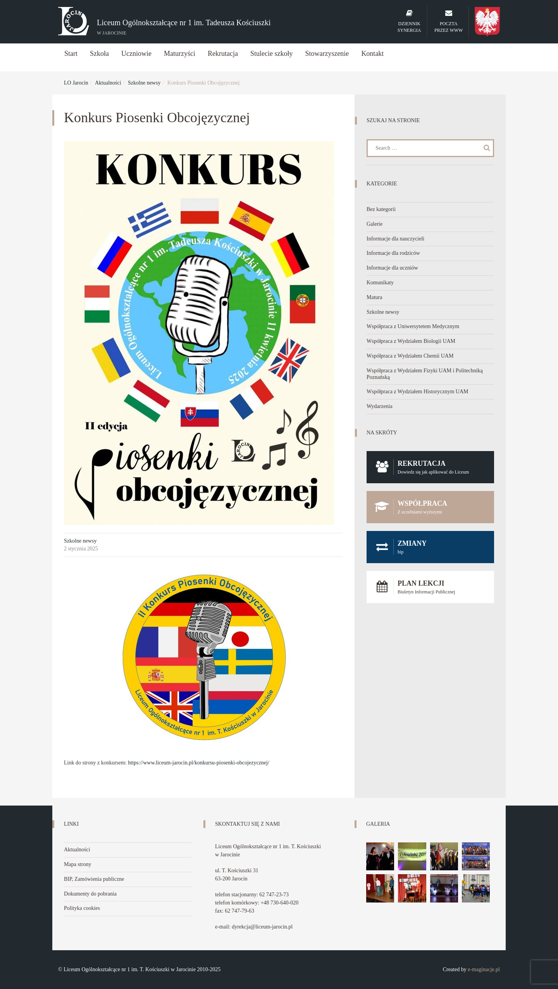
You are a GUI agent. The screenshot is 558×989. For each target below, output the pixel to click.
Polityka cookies (82, 908)
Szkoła (99, 53)
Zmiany (430, 547)
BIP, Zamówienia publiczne (94, 879)
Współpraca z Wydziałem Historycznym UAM (417, 391)
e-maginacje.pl (484, 969)
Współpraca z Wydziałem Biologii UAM (411, 341)
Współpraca (430, 507)
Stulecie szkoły (271, 53)
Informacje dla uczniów (392, 268)
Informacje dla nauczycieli (395, 239)
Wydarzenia (380, 406)
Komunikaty (380, 282)
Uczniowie (136, 53)
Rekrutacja (223, 53)
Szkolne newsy (144, 83)
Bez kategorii (381, 209)
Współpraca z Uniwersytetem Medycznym (413, 326)
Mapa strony (77, 864)
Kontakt (372, 53)
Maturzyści (179, 53)
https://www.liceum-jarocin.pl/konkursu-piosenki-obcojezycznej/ (198, 763)
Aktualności (108, 83)
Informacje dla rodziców (393, 253)
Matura (374, 297)
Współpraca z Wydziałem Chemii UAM (410, 356)
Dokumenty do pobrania (90, 894)
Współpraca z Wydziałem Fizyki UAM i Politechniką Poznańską (425, 374)
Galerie (374, 224)
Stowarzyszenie (327, 53)
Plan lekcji (430, 587)
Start (71, 53)
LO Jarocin (76, 83)
